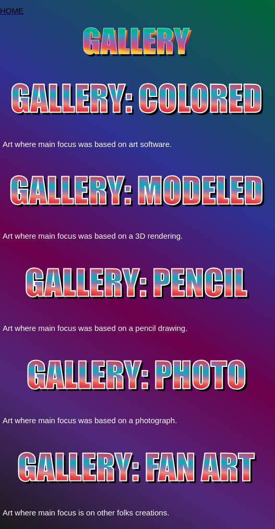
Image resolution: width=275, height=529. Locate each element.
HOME (11, 10)
